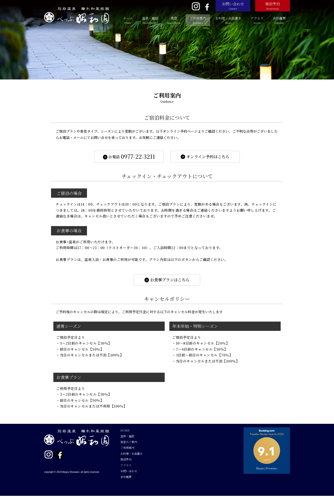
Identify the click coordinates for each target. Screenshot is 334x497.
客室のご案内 (128, 443)
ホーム (128, 20)
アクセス (256, 20)
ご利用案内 (198, 20)
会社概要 (279, 20)
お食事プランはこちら (170, 281)
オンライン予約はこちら (208, 157)
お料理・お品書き (228, 20)
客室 (173, 20)
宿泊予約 (272, 5)
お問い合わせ (233, 5)
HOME (125, 431)
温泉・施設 (150, 20)
